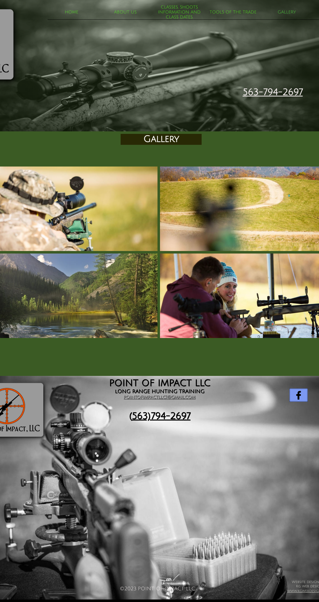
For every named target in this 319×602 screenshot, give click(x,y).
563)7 (143, 416)
